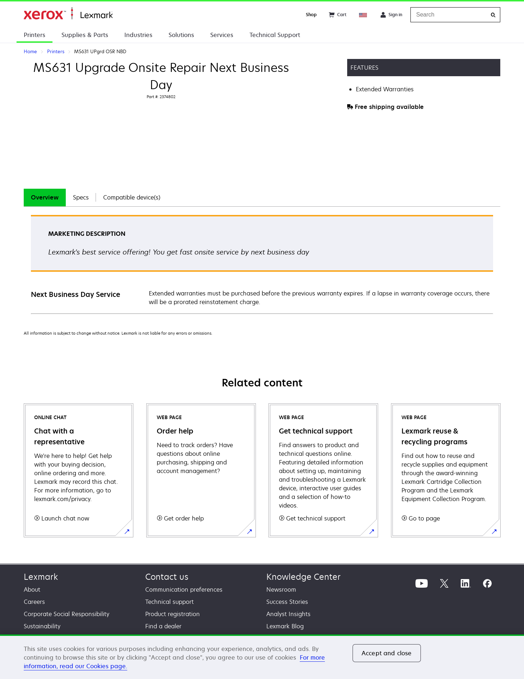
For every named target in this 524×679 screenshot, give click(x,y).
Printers (34, 35)
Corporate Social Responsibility (66, 614)
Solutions (181, 35)
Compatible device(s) (131, 197)
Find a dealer (163, 626)
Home (68, 13)
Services (221, 35)
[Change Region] (363, 15)
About (32, 589)
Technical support (169, 602)
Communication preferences (183, 589)
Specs (81, 197)
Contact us (166, 576)
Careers (34, 602)
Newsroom (281, 589)
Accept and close (387, 653)
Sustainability (42, 626)
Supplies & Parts (84, 35)
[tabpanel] (262, 264)
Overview (45, 197)
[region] (262, 656)
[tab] (45, 197)
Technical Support (274, 35)
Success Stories (287, 602)
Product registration (172, 614)
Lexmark (41, 576)
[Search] (493, 15)
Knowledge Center (303, 576)
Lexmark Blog (285, 626)
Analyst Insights (288, 614)
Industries (138, 35)
